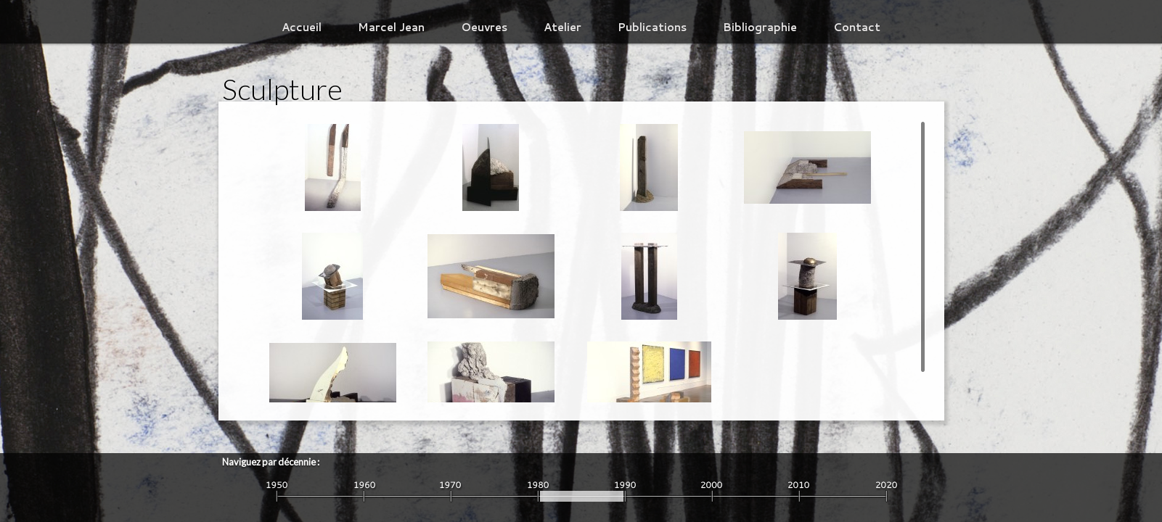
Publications (652, 27)
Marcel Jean (391, 27)
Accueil (302, 27)
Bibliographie (760, 27)
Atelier (562, 27)
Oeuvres (484, 27)
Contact (856, 27)
